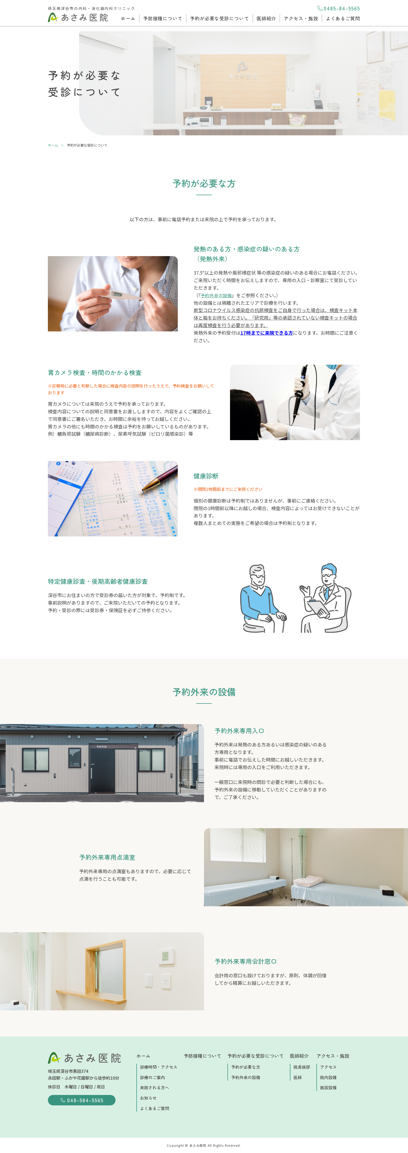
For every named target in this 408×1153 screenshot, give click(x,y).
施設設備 (328, 1087)
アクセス (328, 1067)
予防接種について (162, 18)
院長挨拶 (302, 1067)
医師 (298, 1077)
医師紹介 (266, 18)
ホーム (128, 18)
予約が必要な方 (245, 1067)
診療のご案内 (152, 1077)
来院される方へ (154, 1087)
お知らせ (148, 1098)
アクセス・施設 (301, 18)
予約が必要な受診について (219, 18)
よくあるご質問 (343, 18)
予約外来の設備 (217, 295)
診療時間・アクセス (158, 1067)
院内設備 (328, 1077)
